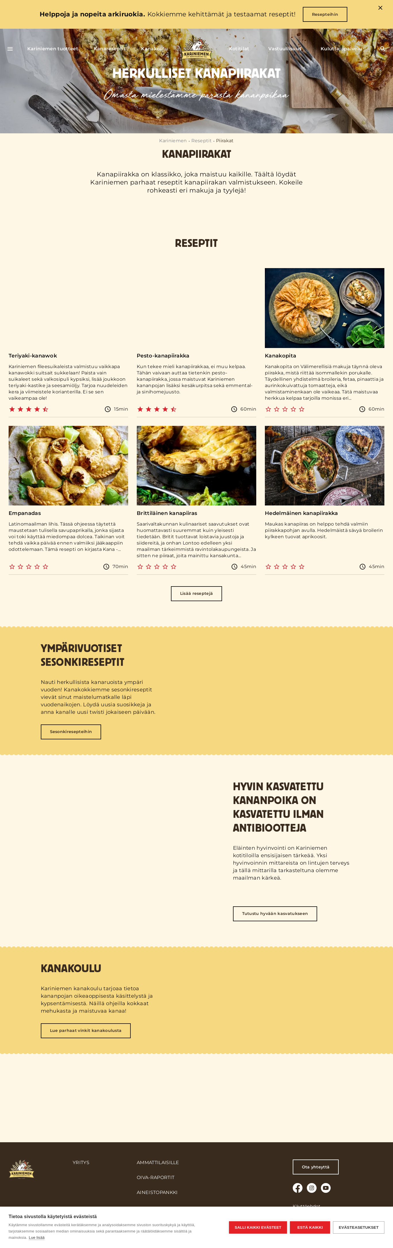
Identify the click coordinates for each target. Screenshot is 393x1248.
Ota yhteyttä (316, 1167)
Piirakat (225, 140)
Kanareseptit (110, 48)
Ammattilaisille (158, 1162)
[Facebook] (298, 1188)
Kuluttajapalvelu (341, 48)
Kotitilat (239, 48)
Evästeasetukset (359, 1227)
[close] (380, 8)
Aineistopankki (157, 1192)
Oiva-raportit (155, 1177)
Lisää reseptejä (196, 593)
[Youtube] (326, 1188)
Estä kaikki (310, 1227)
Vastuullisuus (284, 48)
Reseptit (201, 140)
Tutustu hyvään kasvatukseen (275, 938)
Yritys (81, 1162)
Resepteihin (325, 14)
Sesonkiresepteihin (71, 744)
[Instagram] (312, 1188)
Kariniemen (173, 140)
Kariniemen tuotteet (52, 48)
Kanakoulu (154, 48)
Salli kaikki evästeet (258, 1227)
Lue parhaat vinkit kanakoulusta (86, 1079)
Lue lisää (37, 1237)
